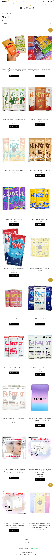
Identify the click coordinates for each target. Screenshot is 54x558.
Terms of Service (19, 554)
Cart (49, 1)
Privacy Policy (27, 554)
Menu (4, 1)
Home (3, 13)
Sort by (4, 20)
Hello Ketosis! (27, 8)
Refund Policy (35, 554)
